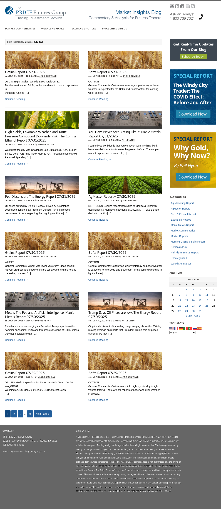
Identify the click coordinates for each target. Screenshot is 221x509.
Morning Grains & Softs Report (188, 241)
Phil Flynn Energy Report (185, 252)
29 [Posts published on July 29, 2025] (186, 311)
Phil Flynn (128, 140)
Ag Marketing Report (182, 203)
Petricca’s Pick (179, 247)
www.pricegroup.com (13, 451)
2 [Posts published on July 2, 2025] (193, 289)
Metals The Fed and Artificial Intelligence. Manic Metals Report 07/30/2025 (39, 314)
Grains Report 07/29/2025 (25, 372)
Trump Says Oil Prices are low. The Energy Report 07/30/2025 (124, 314)
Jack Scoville (47, 76)
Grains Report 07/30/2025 (25, 252)
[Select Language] (182, 332)
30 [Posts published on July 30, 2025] (193, 311)
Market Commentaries (20, 28)
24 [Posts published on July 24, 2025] (200, 305)
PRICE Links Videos (114, 28)
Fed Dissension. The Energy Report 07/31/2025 (40, 196)
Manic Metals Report (182, 225)
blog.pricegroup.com (35, 451)
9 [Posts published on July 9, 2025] (193, 294)
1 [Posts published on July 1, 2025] (186, 289)
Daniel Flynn (46, 144)
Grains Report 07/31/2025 (25, 71)
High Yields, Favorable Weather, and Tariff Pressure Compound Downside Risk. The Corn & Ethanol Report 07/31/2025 (40, 136)
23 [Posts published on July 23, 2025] (193, 305)
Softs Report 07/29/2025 (107, 372)
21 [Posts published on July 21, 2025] (179, 305)
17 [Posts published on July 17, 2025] (200, 300)
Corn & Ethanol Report (183, 214)
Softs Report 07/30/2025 (107, 252)
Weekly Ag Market (53, 28)
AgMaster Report (180, 208)
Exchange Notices (83, 28)
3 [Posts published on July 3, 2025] (200, 289)
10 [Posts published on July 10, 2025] (200, 294)
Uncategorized (179, 258)
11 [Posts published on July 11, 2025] (206, 294)
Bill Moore (129, 200)
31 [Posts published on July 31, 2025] (200, 311)
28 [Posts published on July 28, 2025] (179, 311)
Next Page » (42, 413)
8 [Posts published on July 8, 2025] (186, 294)
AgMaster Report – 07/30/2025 (111, 196)
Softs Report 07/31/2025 (107, 71)
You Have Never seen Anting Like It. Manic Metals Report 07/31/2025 (124, 133)
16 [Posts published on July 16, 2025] (193, 300)
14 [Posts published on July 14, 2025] (179, 300)
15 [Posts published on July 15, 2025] (186, 300)
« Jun (189, 315)
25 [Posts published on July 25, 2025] (206, 305)
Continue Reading (16, 99)
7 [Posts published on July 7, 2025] (179, 294)
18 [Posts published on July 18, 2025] (206, 300)
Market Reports (179, 236)
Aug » (197, 315)
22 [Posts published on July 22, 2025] (186, 305)
